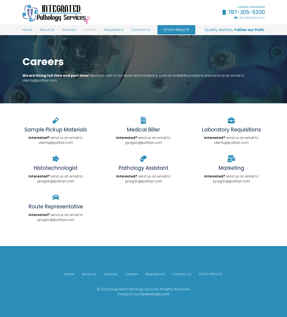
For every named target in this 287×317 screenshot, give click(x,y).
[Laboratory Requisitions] (231, 120)
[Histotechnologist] (55, 159)
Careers (131, 274)
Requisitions (155, 274)
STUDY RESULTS (211, 274)
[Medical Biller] (143, 120)
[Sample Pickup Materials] (55, 120)
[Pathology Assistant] (143, 159)
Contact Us (182, 274)
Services (111, 274)
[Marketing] (231, 159)
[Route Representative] (55, 197)
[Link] (56, 14)
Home (69, 274)
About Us (89, 274)
